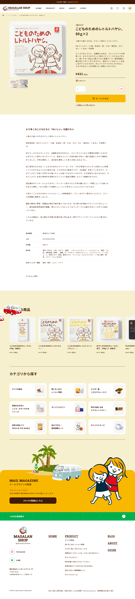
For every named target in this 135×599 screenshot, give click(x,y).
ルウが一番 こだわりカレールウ (76, 549)
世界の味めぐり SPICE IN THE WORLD (78, 566)
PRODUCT (50, 8)
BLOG (61, 8)
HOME (38, 8)
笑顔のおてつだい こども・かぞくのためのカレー (82, 553)
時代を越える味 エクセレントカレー (77, 562)
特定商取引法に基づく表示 (105, 590)
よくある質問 (78, 590)
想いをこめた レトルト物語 (74, 544)
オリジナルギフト (71, 557)
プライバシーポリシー (89, 590)
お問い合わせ (68, 590)
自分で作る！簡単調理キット (75, 570)
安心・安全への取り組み (56, 590)
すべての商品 (69, 540)
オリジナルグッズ (71, 575)
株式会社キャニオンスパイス (19, 569)
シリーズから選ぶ (11, 15)
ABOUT (72, 8)
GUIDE (83, 8)
